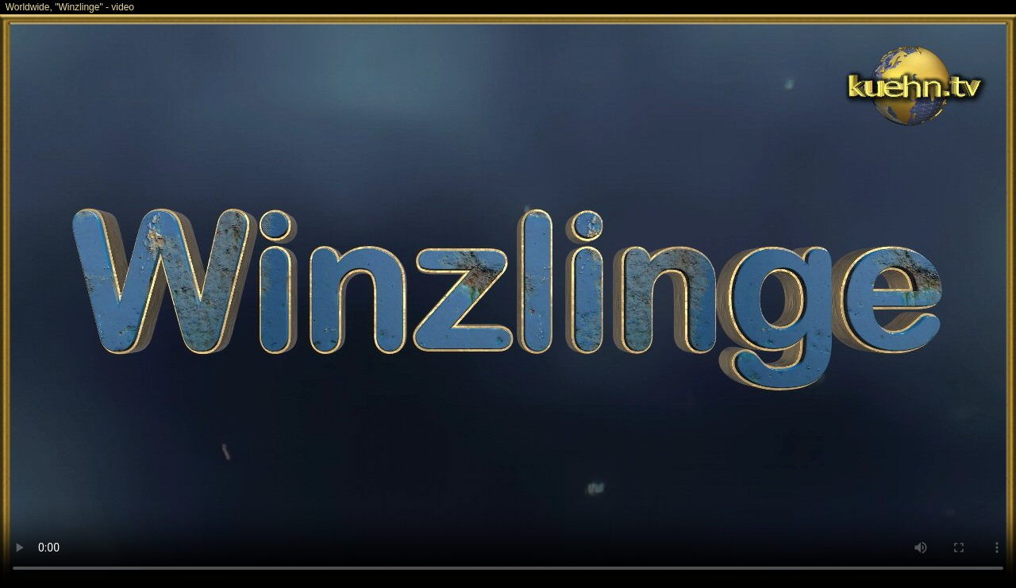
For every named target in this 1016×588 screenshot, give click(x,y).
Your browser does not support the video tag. (508, 300)
